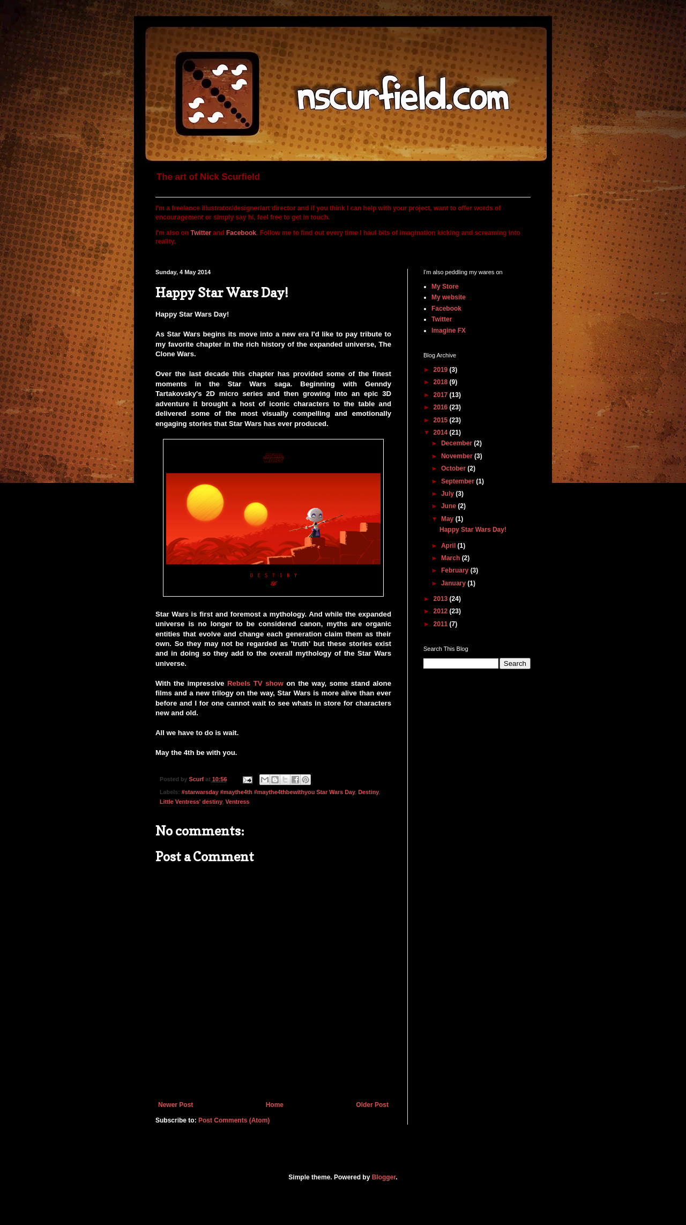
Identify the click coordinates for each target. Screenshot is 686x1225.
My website (448, 297)
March (451, 558)
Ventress (237, 801)
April (449, 545)
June (449, 506)
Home (275, 1105)
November (457, 456)
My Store (445, 286)
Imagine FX (448, 330)
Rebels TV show (255, 683)
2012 (442, 611)
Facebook (241, 233)
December (457, 443)
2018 (442, 382)
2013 (442, 599)
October (454, 468)
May (448, 519)
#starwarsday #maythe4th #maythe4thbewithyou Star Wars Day (268, 792)
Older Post (372, 1105)
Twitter (201, 233)
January (454, 583)
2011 (442, 624)
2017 (442, 395)
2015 (442, 420)
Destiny (368, 792)
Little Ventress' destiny (191, 801)
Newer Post (175, 1105)
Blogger (384, 1177)
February (456, 570)
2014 (442, 432)
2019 (442, 369)
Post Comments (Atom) (234, 1120)
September (458, 481)
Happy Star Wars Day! (472, 529)
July (448, 493)
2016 (442, 407)
